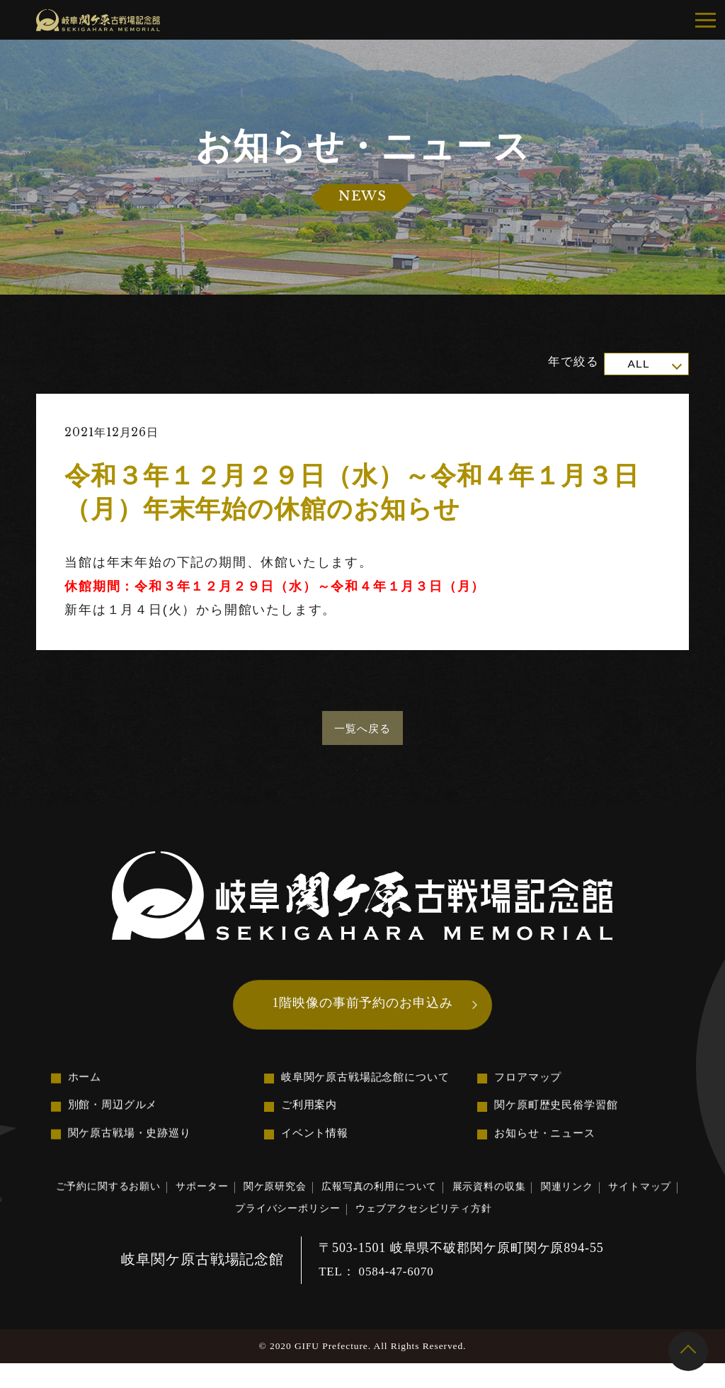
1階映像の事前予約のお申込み (362, 1012)
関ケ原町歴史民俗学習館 (560, 1121)
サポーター (222, 1206)
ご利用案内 (311, 1121)
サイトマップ (207, 1231)
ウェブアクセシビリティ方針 (476, 1231)
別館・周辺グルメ (116, 1120)
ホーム (86, 1090)
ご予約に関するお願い (114, 1206)
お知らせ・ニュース (548, 1150)
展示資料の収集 (551, 1206)
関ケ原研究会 (305, 1206)
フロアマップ (530, 1091)
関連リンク (641, 1206)
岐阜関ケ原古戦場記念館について (371, 1091)
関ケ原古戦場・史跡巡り (134, 1150)
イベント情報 (317, 1150)
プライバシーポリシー (320, 1231)
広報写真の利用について (425, 1206)
